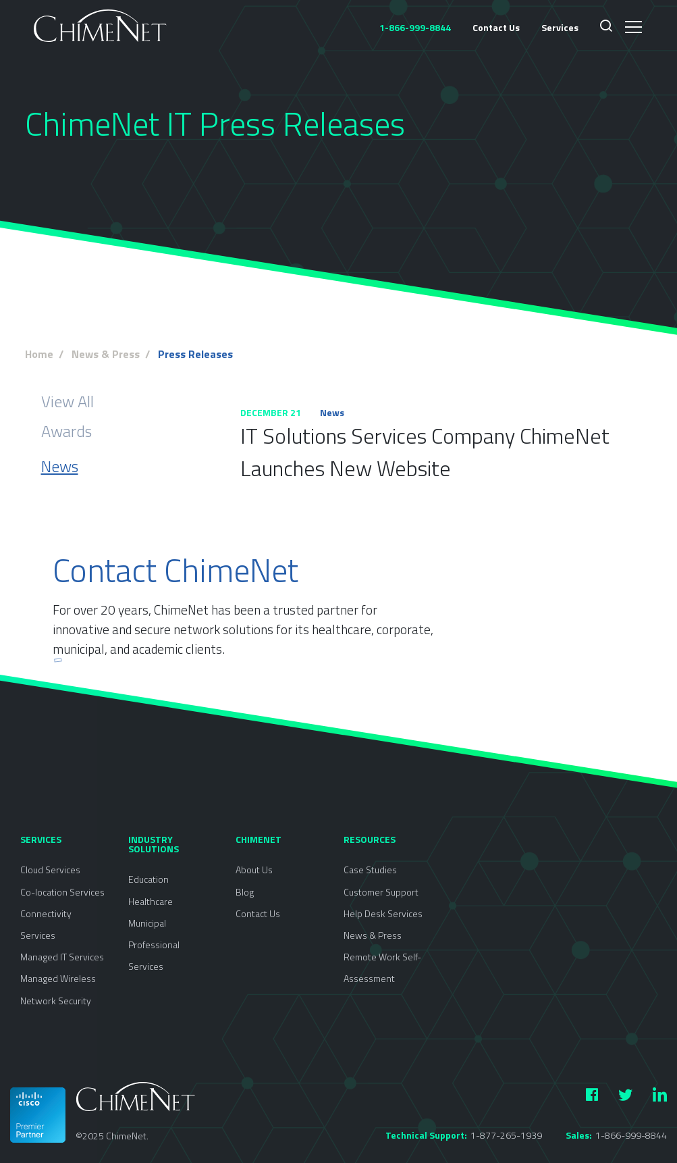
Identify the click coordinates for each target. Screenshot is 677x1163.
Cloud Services (50, 869)
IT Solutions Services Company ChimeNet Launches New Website (425, 451)
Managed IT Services (62, 957)
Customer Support (381, 892)
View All (67, 401)
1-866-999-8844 (631, 1135)
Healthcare (150, 901)
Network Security (55, 1000)
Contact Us (496, 27)
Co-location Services (62, 892)
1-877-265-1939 (506, 1135)
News (59, 466)
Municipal (147, 923)
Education (148, 879)
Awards (66, 431)
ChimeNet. (127, 1136)
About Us (254, 869)
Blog (245, 892)
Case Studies (370, 869)
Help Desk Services (383, 913)
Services (559, 27)
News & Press (373, 935)
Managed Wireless (58, 978)
